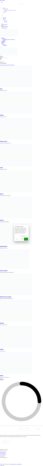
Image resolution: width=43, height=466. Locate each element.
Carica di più (1, 379)
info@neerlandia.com (5, 24)
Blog (2, 43)
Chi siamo (3, 42)
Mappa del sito (20, 464)
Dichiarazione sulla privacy (13, 464)
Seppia (1, 167)
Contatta (4, 44)
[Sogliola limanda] (16, 244)
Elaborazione (4, 38)
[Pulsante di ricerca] (0, 59)
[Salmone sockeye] (16, 139)
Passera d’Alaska (3, 270)
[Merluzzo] (16, 321)
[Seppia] (16, 165)
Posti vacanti (5, 45)
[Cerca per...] (3, 57)
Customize (21, 239)
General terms (2, 465)
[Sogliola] (16, 347)
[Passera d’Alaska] (14, 268)
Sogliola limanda (3, 246)
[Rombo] (16, 373)
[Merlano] (16, 218)
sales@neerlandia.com (5, 26)
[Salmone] (16, 113)
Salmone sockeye (3, 141)
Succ (2, 378)
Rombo (1, 375)
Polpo (1, 88)
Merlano (2, 220)
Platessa (1, 193)
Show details (23, 236)
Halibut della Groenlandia (5, 296)
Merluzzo (2, 323)
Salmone (4, 40)
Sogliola (1, 349)
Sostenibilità (3, 41)
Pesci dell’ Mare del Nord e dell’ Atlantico (9, 39)
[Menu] (1, 56)
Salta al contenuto (2, 0)
